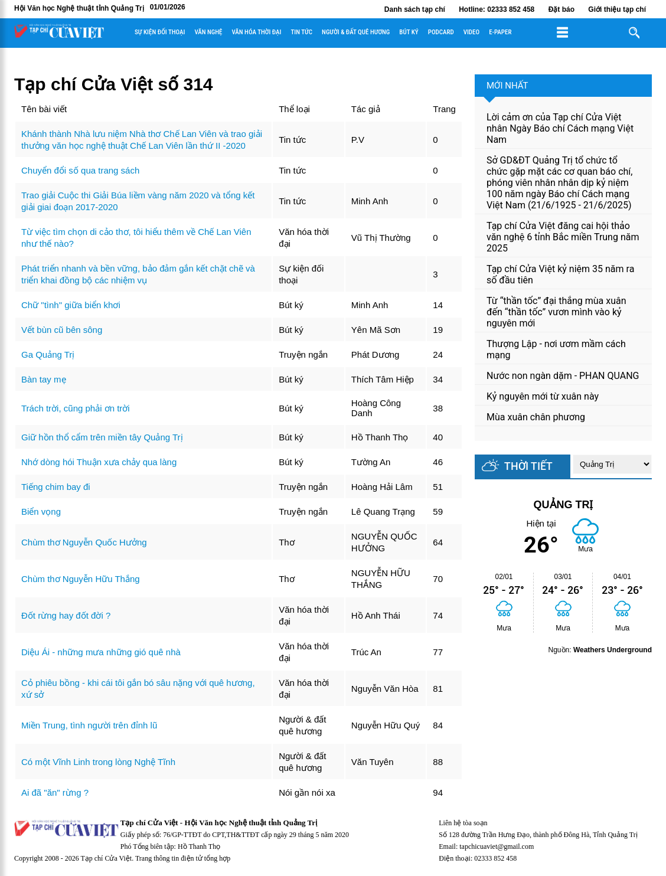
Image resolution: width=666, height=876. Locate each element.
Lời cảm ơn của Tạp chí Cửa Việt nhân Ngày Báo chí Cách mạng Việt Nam (560, 128)
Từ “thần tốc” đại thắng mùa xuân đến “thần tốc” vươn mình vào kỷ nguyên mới (556, 312)
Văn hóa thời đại (256, 32)
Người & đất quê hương (356, 32)
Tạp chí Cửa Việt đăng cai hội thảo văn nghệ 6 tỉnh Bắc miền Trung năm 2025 (563, 237)
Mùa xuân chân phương (536, 417)
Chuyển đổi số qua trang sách (80, 170)
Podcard (441, 32)
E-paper (500, 32)
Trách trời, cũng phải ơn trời (75, 408)
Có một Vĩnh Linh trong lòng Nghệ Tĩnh (98, 762)
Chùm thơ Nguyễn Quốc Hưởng (84, 542)
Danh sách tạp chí (414, 9)
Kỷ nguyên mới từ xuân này (543, 396)
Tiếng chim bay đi (55, 487)
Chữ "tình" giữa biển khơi (70, 305)
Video (471, 32)
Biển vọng (41, 511)
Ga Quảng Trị (47, 354)
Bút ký (408, 32)
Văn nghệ (208, 32)
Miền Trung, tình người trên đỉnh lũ (89, 725)
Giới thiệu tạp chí (617, 9)
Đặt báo (561, 9)
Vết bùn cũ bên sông (61, 330)
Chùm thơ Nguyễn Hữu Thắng (80, 579)
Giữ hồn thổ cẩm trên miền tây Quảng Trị (102, 437)
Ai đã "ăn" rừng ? (55, 792)
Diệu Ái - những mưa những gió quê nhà (101, 652)
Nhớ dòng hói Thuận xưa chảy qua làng (99, 462)
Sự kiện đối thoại (160, 32)
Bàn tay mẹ (43, 379)
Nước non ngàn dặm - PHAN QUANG (563, 375)
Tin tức (301, 32)
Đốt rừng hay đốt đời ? (65, 615)
